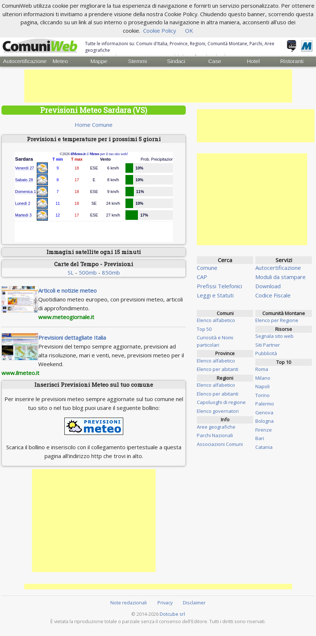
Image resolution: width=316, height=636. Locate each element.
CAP (202, 276)
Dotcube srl (172, 613)
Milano (262, 377)
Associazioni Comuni (220, 443)
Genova (264, 412)
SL (71, 272)
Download (268, 285)
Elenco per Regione (276, 320)
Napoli (262, 386)
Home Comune (94, 124)
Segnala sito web (274, 336)
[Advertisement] (158, 85)
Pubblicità (266, 353)
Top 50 (204, 328)
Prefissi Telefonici (219, 285)
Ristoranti (291, 61)
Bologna (264, 421)
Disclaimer (194, 602)
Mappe (98, 61)
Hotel (253, 61)
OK (189, 30)
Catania (264, 446)
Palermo (264, 403)
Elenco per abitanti (217, 369)
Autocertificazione (22, 61)
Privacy (165, 602)
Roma (261, 369)
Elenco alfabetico (216, 320)
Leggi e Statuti (215, 295)
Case (214, 61)
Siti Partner (267, 344)
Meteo (60, 61)
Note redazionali (128, 602)
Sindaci (176, 61)
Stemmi (137, 61)
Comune (207, 267)
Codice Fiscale (273, 295)
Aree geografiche (216, 426)
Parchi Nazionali (215, 435)
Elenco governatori (218, 410)
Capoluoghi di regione (221, 402)
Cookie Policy (159, 30)
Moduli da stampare (280, 276)
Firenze (263, 429)
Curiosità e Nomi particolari (215, 341)
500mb (88, 272)
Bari (259, 438)
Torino (262, 395)
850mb (111, 272)
